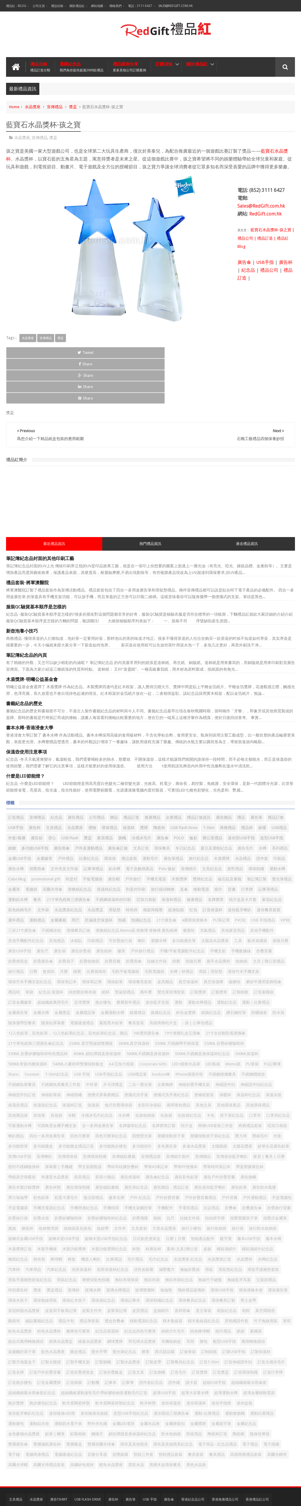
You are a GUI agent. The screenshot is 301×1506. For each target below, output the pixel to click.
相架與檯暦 (153, 864)
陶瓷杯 (159, 782)
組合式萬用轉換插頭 (26, 1296)
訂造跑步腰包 (20, 1337)
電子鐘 (14, 1409)
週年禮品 (16, 875)
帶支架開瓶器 (90, 1121)
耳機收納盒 (171, 1296)
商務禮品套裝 (250, 1080)
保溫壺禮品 (18, 1059)
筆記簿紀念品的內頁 (26, 609)
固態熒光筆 (142, 1090)
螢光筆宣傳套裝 (171, 946)
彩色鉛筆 (41, 1152)
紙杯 (106, 946)
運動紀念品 (227, 957)
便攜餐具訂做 (78, 885)
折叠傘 (231, 1162)
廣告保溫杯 (130, 1131)
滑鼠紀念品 (67, 1234)
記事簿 (128, 1337)
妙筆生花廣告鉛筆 (273, 1101)
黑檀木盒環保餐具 (165, 1419)
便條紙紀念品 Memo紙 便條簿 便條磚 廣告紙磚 (136, 885)
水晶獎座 (33, 107)
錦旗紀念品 (211, 967)
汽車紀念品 (56, 1224)
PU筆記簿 (221, 875)
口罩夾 (255, 1070)
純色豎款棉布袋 (82, 946)
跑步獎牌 (16, 1357)
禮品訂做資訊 (199, 772)
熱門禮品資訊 (150, 498)
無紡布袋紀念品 (179, 1234)
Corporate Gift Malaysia (193, 1466)
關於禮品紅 (77, 6)
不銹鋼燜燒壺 (253, 1029)
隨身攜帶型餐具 (22, 977)
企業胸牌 (165, 1039)
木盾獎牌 (222, 813)
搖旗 (12, 1183)
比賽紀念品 (89, 813)
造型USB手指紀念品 (130, 1368)
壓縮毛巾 (260, 1090)
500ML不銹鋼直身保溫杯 (147, 1008)
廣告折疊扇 (81, 905)
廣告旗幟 (248, 1131)
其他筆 (39, 1070)
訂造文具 (136, 1327)
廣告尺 (42, 905)
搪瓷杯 (27, 1183)
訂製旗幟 (103, 1316)
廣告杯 (286, 262)
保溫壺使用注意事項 (26, 706)
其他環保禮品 (258, 1059)
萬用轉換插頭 (253, 1296)
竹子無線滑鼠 (265, 1275)
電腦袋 (31, 844)
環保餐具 (162, 803)
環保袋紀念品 (103, 1255)
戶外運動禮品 (255, 1152)
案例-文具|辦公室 (182, 1203)
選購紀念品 (81, 67)
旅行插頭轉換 (163, 844)
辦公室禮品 (212, 792)
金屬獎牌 (198, 1378)
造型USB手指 (271, 792)
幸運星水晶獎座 (55, 1131)
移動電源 (201, 844)
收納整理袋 (48, 1183)
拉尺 (171, 1173)
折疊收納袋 (89, 916)
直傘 (184, 844)
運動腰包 (16, 1378)
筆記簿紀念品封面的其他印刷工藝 (40, 513)
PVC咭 (240, 875)
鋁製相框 (78, 1388)
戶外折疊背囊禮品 (200, 1152)
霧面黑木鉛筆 (111, 977)
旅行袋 (238, 1183)
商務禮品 (228, 782)
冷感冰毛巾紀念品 (97, 1070)
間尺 (76, 875)
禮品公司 (269, 270)
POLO (179, 792)
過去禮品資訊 (247, 498)
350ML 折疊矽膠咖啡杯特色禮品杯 (38, 1008)
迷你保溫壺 (171, 1357)
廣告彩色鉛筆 (186, 1131)
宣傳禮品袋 (151, 1111)
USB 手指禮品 (263, 875)
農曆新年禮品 (128, 957)
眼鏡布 (14, 1275)
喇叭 (142, 895)
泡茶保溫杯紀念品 (112, 1224)
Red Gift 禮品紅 (281, 1496)
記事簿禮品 (93, 823)
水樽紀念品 (267, 1214)
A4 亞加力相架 (121, 1018)
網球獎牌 (115, 1296)
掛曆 (176, 916)
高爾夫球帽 (18, 1419)
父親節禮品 (266, 1234)
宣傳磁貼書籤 (124, 1111)
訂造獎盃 (221, 1327)
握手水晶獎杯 (218, 916)
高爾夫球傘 (52, 844)
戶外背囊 (229, 1152)
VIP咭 (285, 875)
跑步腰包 (103, 957)
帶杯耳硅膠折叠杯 (123, 1121)
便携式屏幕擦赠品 (103, 1049)
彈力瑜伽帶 (18, 1152)
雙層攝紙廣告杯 (47, 1399)
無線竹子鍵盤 (210, 1234)
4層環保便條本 (195, 875)
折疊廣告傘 (43, 916)
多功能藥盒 (43, 1101)
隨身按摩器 (260, 1388)
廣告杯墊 (53, 1142)
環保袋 (110, 813)
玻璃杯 (74, 1244)
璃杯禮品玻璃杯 (191, 1244)
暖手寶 (226, 1193)
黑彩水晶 (136, 1419)
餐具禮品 (217, 1409)
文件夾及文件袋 (64, 823)
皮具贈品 (165, 936)
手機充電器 (156, 833)
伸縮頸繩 (74, 1049)
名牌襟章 (216, 854)
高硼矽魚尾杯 (82, 1419)
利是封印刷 (136, 844)
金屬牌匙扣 (175, 1378)
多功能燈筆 (18, 1101)
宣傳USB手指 (19, 1111)
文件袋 (43, 864)
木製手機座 (47, 1203)
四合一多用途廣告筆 (47, 1090)
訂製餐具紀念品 (180, 1316)
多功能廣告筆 (184, 895)
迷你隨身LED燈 (62, 1368)
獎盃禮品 (54, 1244)
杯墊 (136, 1203)
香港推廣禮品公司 (225, 1454)
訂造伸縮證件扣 (238, 1316)
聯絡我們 (116, 6)
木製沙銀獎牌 (74, 1203)
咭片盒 (187, 1080)
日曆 (33, 926)
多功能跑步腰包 (113, 1101)
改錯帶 (103, 1183)
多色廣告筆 (167, 1101)
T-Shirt (208, 782)
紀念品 (248, 270)
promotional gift (45, 833)
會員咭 (48, 926)
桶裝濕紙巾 (226, 1203)
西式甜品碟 (165, 1306)
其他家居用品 (233, 885)
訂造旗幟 (157, 1327)
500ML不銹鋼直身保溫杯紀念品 (202, 1008)
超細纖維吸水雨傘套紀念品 (31, 1347)
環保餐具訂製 (223, 1255)
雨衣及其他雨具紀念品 (173, 1399)
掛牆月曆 (193, 916)
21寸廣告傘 (166, 875)
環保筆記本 (67, 936)
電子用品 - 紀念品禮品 (217, 1399)
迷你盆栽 (244, 1357)
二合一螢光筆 (140, 1039)
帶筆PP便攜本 (186, 1121)
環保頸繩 (256, 823)
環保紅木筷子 (74, 1255)
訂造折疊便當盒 (80, 1327)
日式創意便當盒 (146, 1193)
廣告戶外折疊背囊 (219, 1131)
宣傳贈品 (203, 1111)
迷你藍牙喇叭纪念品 (26, 1368)
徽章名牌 (116, 1152)
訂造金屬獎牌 (49, 1337)
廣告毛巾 (245, 803)
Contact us (279, 1478)
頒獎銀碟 (120, 1409)
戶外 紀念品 (140, 1152)
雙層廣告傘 (18, 1399)
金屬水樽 (41, 967)
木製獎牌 (179, 833)
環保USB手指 (222, 1244)
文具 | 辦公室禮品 (268, 916)
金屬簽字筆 (221, 1378)
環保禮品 (109, 782)
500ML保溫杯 (246, 1008)
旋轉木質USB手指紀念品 (106, 1193)
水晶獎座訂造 (219, 1214)
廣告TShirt (58, 1454)
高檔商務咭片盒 (163, 977)
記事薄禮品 (268, 844)
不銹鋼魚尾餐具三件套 (60, 1039)
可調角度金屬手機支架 (57, 1080)
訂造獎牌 (200, 1327)
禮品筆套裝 (89, 1275)
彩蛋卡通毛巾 (66, 1152)
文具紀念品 (212, 823)
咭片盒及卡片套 (243, 854)
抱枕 (157, 1173)
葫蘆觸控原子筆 (22, 1306)
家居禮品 (105, 792)
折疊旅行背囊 (279, 1162)
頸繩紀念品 (141, 875)
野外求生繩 (97, 1378)
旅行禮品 (16, 926)
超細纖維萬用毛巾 (53, 957)
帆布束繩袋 (257, 895)
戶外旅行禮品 (142, 905)
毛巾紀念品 (158, 1214)
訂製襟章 (219, 946)
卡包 (210, 1070)
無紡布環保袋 (127, 1234)
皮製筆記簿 (117, 1265)
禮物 (92, 782)
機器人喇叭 (91, 1214)
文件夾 (120, 1183)
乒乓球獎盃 (113, 1039)
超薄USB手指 (164, 1347)
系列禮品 (280, 803)
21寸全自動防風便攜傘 (225, 988)
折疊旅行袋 (18, 1173)
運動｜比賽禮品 (256, 957)
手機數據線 (241, 905)
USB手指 (265, 262)
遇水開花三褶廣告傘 (171, 1368)
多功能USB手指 (34, 803)
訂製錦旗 (240, 946)
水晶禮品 (243, 813)
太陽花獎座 (242, 1101)
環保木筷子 (18, 1255)
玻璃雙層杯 (145, 1244)
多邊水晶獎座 (194, 1101)
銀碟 (262, 782)
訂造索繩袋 (263, 946)
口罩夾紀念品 (278, 1070)
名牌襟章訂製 (163, 1080)
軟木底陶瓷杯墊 (76, 1357)
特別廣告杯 (18, 1244)
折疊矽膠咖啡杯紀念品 (107, 1173)
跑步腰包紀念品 (43, 1357)
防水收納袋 (171, 1388)
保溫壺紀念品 (45, 1059)
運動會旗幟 (235, 1368)
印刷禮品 (95, 895)
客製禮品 (73, 1466)
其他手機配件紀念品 (26, 895)
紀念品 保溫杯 (51, 946)
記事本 (110, 1337)
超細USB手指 (214, 1337)
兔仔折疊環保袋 (118, 1059)
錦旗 (12, 803)
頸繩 (122, 875)
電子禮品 (250, 1399)
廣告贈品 (224, 772)
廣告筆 (256, 772)
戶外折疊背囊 (167, 1152)
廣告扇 (60, 905)
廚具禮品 (82, 1131)
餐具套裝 (196, 1409)
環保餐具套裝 (140, 936)
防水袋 (278, 967)
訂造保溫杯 (212, 864)
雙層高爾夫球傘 (101, 1399)
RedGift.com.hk (265, 214)
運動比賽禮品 (262, 1368)
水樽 (263, 803)
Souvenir (32, 1029)
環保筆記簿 (92, 936)
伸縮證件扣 (225, 1039)
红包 (193, 864)
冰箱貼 (76, 895)
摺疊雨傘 (37, 823)
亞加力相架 (146, 854)
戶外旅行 (133, 833)
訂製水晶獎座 (128, 1316)
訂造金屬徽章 (20, 957)
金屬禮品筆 (85, 967)
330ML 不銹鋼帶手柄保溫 (177, 998)
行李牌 (247, 844)
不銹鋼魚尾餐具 (22, 1039)
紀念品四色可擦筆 (140, 1286)
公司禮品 (97, 772)
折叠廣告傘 (252, 1162)
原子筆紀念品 (232, 1070)
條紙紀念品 (18, 1214)
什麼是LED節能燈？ (25, 730)
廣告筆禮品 (173, 813)
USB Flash (69, 792)
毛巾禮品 (135, 1214)
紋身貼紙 (176, 864)
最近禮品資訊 (54, 498)
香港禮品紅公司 (257, 1454)
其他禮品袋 (18, 1070)
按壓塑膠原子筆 (244, 1173)
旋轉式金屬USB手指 (25, 1193)
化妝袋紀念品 (189, 1070)
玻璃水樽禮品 (118, 1244)
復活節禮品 (93, 1152)
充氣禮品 (208, 885)
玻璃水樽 (93, 1244)
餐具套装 (136, 977)
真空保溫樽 (213, 936)
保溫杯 (129, 782)
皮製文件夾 (92, 1265)
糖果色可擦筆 (78, 1286)
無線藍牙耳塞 (239, 1234)
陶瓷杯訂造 (217, 1388)
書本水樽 (273, 1193)
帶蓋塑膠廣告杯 (249, 1121)
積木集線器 (172, 1275)
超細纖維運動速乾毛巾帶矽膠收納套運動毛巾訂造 (104, 1347)
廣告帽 (114, 833)
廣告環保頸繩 (78, 1142)
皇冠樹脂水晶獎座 (24, 1265)
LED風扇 (213, 1018)
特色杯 (132, 864)
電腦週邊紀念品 (68, 1409)
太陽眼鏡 (219, 1101)
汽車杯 (14, 1224)
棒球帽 (56, 1214)
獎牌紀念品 (202, 833)
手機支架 (218, 905)
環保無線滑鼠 (45, 1255)
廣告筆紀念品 (136, 1142)
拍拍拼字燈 (215, 1173)
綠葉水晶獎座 (90, 1296)
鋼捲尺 (97, 1388)
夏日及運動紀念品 (216, 803)
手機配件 (165, 1162)
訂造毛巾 (178, 1327)
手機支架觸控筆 (138, 1162)
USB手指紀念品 (108, 1029)
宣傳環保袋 (67, 1111)
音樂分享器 (97, 1409)
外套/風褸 (16, 792)
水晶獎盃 (95, 864)
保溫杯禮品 (171, 854)
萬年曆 (146, 946)
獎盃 (73, 107)
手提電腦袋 (18, 1162)
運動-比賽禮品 (207, 1368)
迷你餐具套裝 (268, 864)
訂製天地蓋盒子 (22, 1316)
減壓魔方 (167, 1224)
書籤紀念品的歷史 (24, 658)
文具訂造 (141, 803)
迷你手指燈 (221, 1357)
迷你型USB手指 (241, 792)
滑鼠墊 (114, 864)
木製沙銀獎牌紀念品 (109, 1203)
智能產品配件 (202, 1193)
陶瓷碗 (238, 1388)
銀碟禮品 (138, 967)
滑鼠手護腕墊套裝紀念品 (29, 1234)
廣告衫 (37, 792)
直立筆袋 (203, 1265)
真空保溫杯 (188, 936)
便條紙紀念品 (79, 844)
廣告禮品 (75, 772)
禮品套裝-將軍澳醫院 (27, 537)
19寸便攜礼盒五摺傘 (182, 988)
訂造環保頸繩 (246, 1327)
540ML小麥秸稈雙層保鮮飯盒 (78, 1018)
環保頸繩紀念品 (159, 1255)
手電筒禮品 (188, 1162)
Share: (13, 1029)
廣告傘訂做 (118, 803)
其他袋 (56, 1070)
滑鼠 (209, 1224)
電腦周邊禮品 (37, 1409)
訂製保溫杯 (260, 1306)
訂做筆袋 (188, 1306)
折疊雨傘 (134, 916)
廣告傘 (244, 262)
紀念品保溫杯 (107, 1286)
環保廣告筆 (278, 1244)
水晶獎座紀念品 (68, 864)
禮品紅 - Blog (16, 6)
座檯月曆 (280, 895)
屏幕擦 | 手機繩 (59, 1121)
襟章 (145, 1306)
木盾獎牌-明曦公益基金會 (32, 633)
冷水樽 (124, 1070)
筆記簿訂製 (257, 833)
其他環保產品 (228, 1059)
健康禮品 (194, 854)
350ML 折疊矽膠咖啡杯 (224, 998)
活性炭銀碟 (143, 1224)
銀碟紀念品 (161, 967)
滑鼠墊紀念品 (230, 1224)
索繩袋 (256, 1286)
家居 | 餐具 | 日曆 (269, 1111)
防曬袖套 (259, 967)
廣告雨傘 (62, 803)
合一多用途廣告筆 (97, 1080)
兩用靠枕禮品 (178, 1059)
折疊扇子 (66, 916)
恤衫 (193, 792)
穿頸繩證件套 (236, 1275)
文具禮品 (54, 782)
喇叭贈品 (16, 1090)
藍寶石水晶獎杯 (264, 230)
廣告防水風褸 (264, 1142)
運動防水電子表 (68, 1378)
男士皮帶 (248, 1255)
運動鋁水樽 (18, 854)
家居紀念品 (272, 854)
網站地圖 (97, 6)
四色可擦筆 (80, 1090)
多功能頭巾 (142, 1101)
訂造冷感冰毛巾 (271, 1316)
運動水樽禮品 (199, 957)
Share (92, 352)
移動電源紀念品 (143, 1275)
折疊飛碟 (140, 1173)
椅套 (72, 1214)
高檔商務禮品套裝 (246, 1409)
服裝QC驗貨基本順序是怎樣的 (36, 561)
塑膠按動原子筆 (171, 1090)
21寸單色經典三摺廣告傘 (68, 854)
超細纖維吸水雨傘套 (249, 1337)
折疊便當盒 (18, 916)
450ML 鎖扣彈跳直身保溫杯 (97, 1008)
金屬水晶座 (150, 1378)
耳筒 (190, 1296)
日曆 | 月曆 (175, 1193)
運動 (178, 957)
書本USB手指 (248, 1193)
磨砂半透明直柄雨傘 (263, 936)
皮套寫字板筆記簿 (61, 1265)
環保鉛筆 (115, 936)
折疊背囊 (112, 916)
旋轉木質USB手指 (63, 1193)
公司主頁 (39, 6)
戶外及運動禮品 (89, 803)
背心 (52, 792)
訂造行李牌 (273, 1327)
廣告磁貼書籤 (107, 1142)
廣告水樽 (16, 823)
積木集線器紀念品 (203, 1275)
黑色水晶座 (196, 1419)
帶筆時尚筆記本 (217, 1121)
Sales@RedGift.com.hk (176, 6)
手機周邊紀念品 (84, 1162)
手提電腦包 (282, 1152)
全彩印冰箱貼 (149, 1059)
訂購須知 (163, 64)
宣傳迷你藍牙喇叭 (232, 1111)
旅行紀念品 (198, 813)
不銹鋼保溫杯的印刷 (113, 854)
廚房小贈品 (105, 1131)
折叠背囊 (264, 905)
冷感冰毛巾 (141, 792)
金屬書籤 (58, 875)
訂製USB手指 (233, 1306)
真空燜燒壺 (265, 1265)
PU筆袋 (252, 1018)
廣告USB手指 (19, 905)
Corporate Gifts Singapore (142, 1466)
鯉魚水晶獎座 (111, 1419)
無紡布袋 (152, 1234)
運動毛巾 (150, 813)
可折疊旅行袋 (120, 895)
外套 (277, 1090)
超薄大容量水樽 (195, 1347)
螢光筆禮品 (282, 833)
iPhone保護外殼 (189, 1029)
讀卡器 (191, 1337)
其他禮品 (57, 895)
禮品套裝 (129, 813)
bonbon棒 (161, 1029)
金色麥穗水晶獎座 (24, 1388)
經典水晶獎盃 (61, 1296)
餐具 (37, 854)
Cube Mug (17, 833)
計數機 (93, 1337)
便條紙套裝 (204, 1049)
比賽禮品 (114, 1214)
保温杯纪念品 (248, 1049)
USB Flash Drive (184, 782)
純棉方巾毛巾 (173, 1286)
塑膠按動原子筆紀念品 (210, 1090)
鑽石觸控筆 (236, 967)
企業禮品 (174, 772)
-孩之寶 (284, 230)
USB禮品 (279, 782)
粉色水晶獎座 (20, 1286)
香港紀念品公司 (192, 1454)
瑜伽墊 (166, 1244)
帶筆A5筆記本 (156, 1121)
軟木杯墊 (148, 1357)
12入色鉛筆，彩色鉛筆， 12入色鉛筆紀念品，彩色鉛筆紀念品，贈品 (68, 988)
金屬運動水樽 (112, 967)
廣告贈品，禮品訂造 (171, 1142)
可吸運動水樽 (20, 1080)
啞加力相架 (277, 1080)
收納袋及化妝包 (77, 1183)
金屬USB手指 (19, 813)
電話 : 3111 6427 (140, 6)
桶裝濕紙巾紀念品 (257, 1203)
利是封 (71, 833)
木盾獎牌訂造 (20, 1203)
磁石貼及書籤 (229, 833)
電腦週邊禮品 (82, 977)
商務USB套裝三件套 (215, 1080)
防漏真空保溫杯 (99, 875)
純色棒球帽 (200, 1286)
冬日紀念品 (185, 803)
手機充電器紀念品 (49, 1162)
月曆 (64, 926)
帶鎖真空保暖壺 (22, 1131)
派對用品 (235, 823)
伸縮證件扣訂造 (22, 1049)
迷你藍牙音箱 (157, 957)
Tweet (33, 352)
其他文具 (203, 1059)
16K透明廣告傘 (146, 988)
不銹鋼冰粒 (51, 885)
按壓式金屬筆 (275, 1173)
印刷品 (279, 813)
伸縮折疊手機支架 (194, 1039)
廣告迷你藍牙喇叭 (210, 1142)
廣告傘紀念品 (157, 1131)
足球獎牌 (82, 957)
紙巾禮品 (223, 1286)
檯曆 (77, 926)
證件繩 (174, 1337)
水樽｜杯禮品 (181, 926)
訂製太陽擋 (51, 1316)
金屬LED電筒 (124, 1378)
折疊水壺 (41, 1173)
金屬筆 (14, 844)
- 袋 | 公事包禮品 (197, 977)
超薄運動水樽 (226, 1347)
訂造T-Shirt (209, 1316)
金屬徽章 (44, 813)
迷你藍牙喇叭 (239, 864)
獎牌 (144, 782)
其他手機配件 (262, 885)
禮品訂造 (131, 772)
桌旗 (207, 1203)
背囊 (232, 844)
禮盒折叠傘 (114, 1275)
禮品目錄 (57, 6)
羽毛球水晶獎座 (142, 1296)
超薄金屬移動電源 (259, 1347)
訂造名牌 (16, 1327)
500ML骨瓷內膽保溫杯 (27, 1018)
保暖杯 (225, 1049)
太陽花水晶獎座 (215, 895)
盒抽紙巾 (161, 1265)
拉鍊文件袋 (157, 916)
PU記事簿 (272, 1018)
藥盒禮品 (78, 1306)
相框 (246, 1265)
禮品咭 (14, 946)
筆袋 (29, 946)
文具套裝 (139, 1183)
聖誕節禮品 (125, 946)
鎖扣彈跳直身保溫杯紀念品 (132, 1388)
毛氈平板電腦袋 (125, 926)
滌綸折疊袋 (190, 1224)
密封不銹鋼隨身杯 (24, 1121)
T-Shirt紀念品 (56, 1029)
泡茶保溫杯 (81, 1224)
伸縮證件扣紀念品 (256, 1039)
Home (14, 107)
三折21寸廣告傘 (22, 885)
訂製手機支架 (78, 1316)
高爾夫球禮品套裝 (49, 1419)
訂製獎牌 (198, 946)
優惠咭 (189, 885)
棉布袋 (39, 1214)
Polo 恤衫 (167, 823)
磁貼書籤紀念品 (39, 1275)
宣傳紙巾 (189, 823)
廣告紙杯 (104, 905)
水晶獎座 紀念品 (188, 1214)
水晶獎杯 (244, 1214)
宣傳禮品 (55, 107)
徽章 (121, 905)
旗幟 (122, 792)
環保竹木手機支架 (243, 926)
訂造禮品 (16, 772)
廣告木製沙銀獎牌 (24, 1142)
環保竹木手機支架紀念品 (29, 936)
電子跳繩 (271, 1399)
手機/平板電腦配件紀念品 (182, 905)
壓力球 (241, 1090)
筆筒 (287, 1275)
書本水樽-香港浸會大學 (29, 682)
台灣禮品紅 (51, 1466)
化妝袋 (166, 1070)
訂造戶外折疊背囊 (45, 1327)
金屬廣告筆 (18, 967)
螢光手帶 (99, 1306)
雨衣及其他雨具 (134, 1399)
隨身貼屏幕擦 (53, 977)
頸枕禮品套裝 (170, 1409)
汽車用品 (33, 1224)
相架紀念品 (227, 1265)
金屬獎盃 (62, 967)
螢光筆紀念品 (124, 1306)
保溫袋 (93, 1059)
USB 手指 (82, 1029)
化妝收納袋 (145, 1070)
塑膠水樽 (159, 895)
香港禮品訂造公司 (22, 1466)
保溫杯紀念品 (108, 844)
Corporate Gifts (153, 1018)
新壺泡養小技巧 (22, 585)
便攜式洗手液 (136, 1049)
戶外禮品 (66, 813)
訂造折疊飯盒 (111, 1327)
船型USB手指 (224, 1296)
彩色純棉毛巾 (20, 864)
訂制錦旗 (209, 1306)
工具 (238, 895)
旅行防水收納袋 (262, 1183)
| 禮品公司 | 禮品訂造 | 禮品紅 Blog (265, 238)
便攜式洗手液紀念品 (171, 1049)
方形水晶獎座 (164, 1183)
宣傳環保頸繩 (94, 1111)
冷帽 (72, 1070)
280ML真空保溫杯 (133, 998)
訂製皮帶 (153, 1316)
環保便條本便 (251, 1244)
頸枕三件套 (143, 1409)
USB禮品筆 (137, 1029)
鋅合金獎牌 (186, 967)
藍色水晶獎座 (53, 1306)
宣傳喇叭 (44, 1111)
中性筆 (92, 1039)
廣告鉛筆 (239, 1142)
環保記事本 (130, 1255)
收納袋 (241, 916)
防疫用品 (194, 1388)
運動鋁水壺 (39, 1378)
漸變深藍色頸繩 (96, 1234)
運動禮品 (37, 875)
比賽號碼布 (96, 926)
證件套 (262, 813)
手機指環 (111, 1162)
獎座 (37, 1244)
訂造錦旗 (74, 1337)
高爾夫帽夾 (277, 1409)
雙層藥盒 (74, 1399)
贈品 (114, 772)
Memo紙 (232, 1018)
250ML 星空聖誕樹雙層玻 (91, 998)
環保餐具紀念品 (192, 1255)
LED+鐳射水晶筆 (186, 1018)
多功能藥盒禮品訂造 (76, 1101)
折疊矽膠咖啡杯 (68, 1173)
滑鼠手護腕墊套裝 (263, 1224)
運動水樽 (277, 823)
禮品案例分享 (129, 67)
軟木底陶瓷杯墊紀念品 (115, 1357)
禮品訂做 (275, 772)
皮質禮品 (140, 1265)
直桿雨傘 (182, 1265)
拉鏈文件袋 (190, 1173)
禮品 (241, 772)
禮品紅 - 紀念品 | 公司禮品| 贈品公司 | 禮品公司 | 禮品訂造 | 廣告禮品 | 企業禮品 (117, 1496)
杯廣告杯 (153, 1203)
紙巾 (218, 844)
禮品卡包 (66, 1275)
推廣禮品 (152, 772)
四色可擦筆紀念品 (111, 1090)
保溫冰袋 (273, 1049)
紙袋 (240, 1286)
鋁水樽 (114, 823)
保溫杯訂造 (72, 1059)
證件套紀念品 (151, 1337)
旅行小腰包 (191, 1183)
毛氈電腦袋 (154, 926)
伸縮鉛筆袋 (51, 1049)
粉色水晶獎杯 (49, 1286)
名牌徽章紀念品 (132, 1080)
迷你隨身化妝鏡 (94, 1368)
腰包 (204, 1296)
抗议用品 (211, 1162)
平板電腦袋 (93, 833)
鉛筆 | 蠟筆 (55, 1388)
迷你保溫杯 (196, 1357)
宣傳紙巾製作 (178, 1111)
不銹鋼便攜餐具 (222, 1029)
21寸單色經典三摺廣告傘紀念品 (36, 998)
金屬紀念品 (246, 1378)
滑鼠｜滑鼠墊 (210, 926)
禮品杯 (247, 782)
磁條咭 (234, 936)
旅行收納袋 (216, 1183)
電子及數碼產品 (139, 823)
